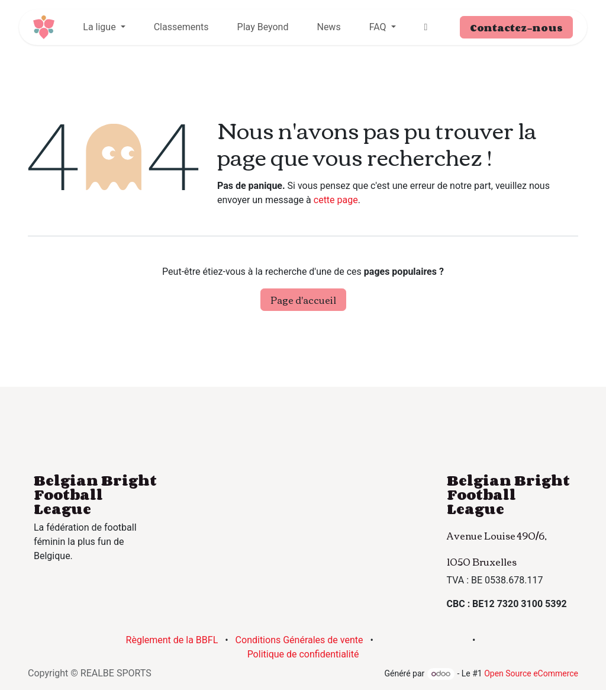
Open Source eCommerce (531, 673)
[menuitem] (104, 27)
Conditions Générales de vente (299, 640)
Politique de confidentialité (303, 654)
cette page (336, 200)
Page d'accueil (303, 300)
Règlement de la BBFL (172, 640)
